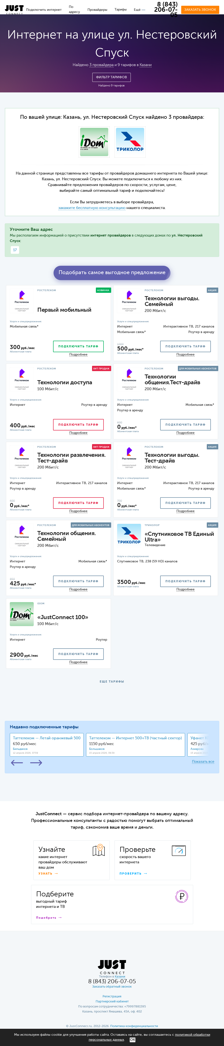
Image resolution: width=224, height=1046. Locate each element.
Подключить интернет (44, 9)
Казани (146, 65)
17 (15, 250)
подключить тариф (78, 346)
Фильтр (111, 77)
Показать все (203, 761)
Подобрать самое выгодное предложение (112, 272)
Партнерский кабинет (112, 1001)
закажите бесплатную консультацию (92, 208)
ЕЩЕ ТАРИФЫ (112, 681)
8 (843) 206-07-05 (166, 10)
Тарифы (121, 9)
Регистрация (112, 996)
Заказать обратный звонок (112, 986)
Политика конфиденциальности (134, 1026)
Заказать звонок (200, 9)
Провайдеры (97, 9)
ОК (132, 1039)
